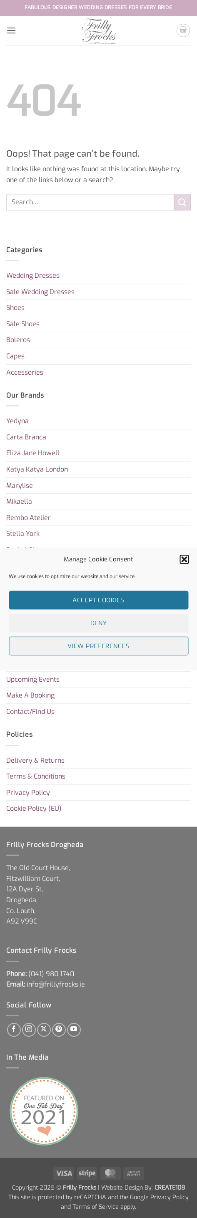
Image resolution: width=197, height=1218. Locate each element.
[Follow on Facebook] (14, 1030)
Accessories (24, 372)
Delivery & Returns (35, 760)
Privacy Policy (28, 792)
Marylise (19, 485)
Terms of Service (95, 1207)
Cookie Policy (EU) (34, 808)
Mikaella (19, 501)
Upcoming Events (33, 679)
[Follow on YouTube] (74, 1030)
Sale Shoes (23, 324)
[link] (51, 973)
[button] (184, 559)
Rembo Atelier (28, 517)
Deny (98, 623)
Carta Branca (26, 437)
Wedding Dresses (33, 275)
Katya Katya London (37, 469)
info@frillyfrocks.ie (56, 984)
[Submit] (182, 202)
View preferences (98, 646)
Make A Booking (30, 695)
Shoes (15, 307)
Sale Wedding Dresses (40, 291)
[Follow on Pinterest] (59, 1030)
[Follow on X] (44, 1030)
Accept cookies (98, 600)
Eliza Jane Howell (33, 453)
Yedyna (17, 420)
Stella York (23, 533)
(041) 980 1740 (51, 973)
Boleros (18, 339)
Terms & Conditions (35, 776)
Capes (15, 356)
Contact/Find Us (30, 711)
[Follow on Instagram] (29, 1030)
